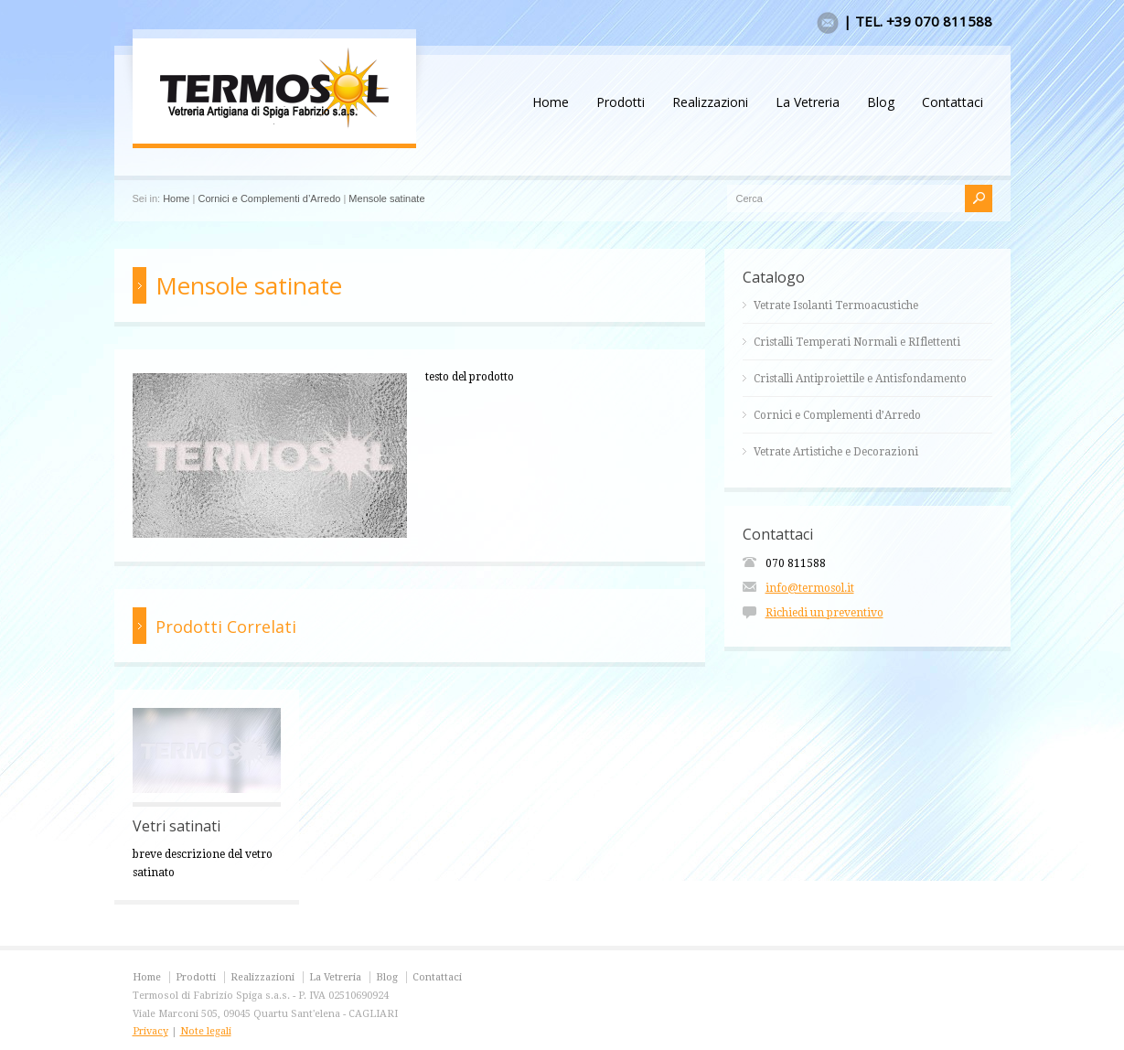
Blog (880, 102)
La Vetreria (808, 102)
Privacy (150, 1031)
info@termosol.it (809, 588)
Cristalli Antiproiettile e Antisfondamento (860, 378)
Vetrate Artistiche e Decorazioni (836, 451)
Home (550, 102)
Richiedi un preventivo (824, 612)
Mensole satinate (386, 198)
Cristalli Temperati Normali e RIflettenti (857, 342)
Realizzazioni (710, 102)
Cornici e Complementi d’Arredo (269, 198)
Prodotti (620, 102)
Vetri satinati (176, 826)
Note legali (205, 1031)
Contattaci (952, 102)
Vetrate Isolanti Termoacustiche (836, 305)
